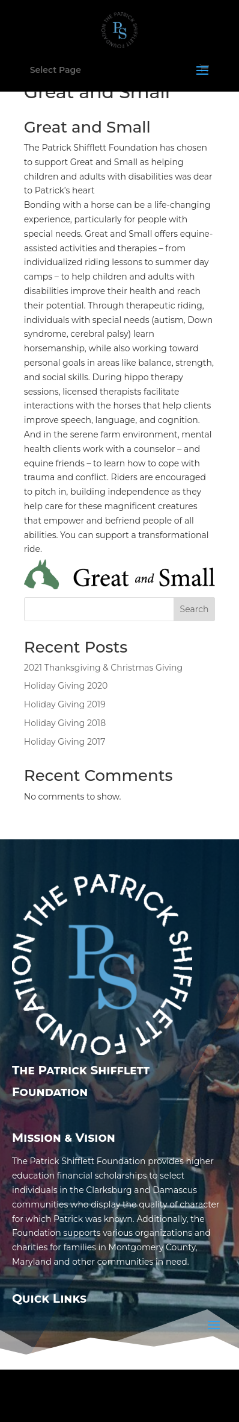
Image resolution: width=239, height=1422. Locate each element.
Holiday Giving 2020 (65, 685)
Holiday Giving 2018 (65, 723)
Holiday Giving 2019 (65, 704)
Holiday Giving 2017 (65, 741)
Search (194, 609)
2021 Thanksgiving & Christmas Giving (103, 667)
